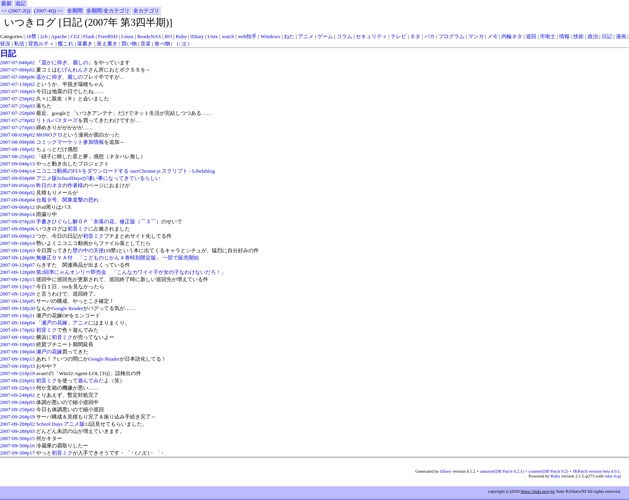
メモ (492, 36)
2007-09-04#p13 (17, 164)
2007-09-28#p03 (17, 431)
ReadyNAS (149, 36)
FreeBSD (108, 36)
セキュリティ (371, 36)
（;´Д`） (183, 44)
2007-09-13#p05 (17, 301)
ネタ (415, 36)
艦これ (65, 44)
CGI (75, 36)
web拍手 (247, 36)
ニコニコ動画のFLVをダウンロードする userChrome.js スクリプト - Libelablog (125, 171)
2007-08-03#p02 (17, 135)
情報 (564, 36)
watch (227, 36)
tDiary (197, 36)
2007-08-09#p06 (17, 142)
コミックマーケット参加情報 (70, 142)
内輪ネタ (511, 36)
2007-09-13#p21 (17, 315)
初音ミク (77, 229)
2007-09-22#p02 (17, 381)
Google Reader (67, 308)
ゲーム (325, 36)
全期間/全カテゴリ (108, 11)
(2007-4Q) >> (48, 11)
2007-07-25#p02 (17, 99)
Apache (59, 36)
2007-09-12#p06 (17, 258)
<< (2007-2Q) (15, 11)
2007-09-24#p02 (17, 395)
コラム (344, 36)
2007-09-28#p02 (17, 424)
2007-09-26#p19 (17, 417)
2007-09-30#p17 (17, 453)
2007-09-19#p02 (17, 337)
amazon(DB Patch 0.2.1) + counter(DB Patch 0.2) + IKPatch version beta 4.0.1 (550, 471)
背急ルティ (41, 44)
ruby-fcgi (613, 475)
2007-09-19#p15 (17, 359)
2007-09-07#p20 (17, 221)
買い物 (129, 44)
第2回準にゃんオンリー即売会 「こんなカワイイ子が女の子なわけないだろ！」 (131, 272)
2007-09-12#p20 (17, 294)
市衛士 (548, 36)
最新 (6, 3)
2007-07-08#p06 (17, 77)
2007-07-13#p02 (17, 84)
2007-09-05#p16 (17, 185)
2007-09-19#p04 (17, 352)
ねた (289, 36)
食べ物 (162, 44)
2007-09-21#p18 (17, 373)
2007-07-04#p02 (17, 62)
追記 (20, 3)
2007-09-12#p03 (17, 250)
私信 (19, 44)
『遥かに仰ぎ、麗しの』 (64, 62)
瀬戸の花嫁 (49, 352)
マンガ (476, 36)
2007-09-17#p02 (17, 330)
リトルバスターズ (57, 120)
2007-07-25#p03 (17, 106)
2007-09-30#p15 (17, 438)
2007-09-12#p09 (17, 272)
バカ (429, 36)
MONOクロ (49, 135)
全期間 (75, 11)
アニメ (306, 36)
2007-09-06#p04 (17, 200)
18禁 (31, 36)
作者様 (75, 185)
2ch (44, 36)
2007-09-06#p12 (17, 207)
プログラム (451, 36)
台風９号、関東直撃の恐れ (67, 200)
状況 (5, 44)
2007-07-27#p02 (17, 120)
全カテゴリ (146, 11)
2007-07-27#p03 (17, 127)
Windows (270, 36)
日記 (607, 36)
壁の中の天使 (88, 250)
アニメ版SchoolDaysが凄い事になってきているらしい (98, 178)
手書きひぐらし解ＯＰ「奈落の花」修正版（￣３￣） (98, 221)
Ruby (181, 36)
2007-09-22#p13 (17, 388)
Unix (212, 36)
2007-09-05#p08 (17, 178)
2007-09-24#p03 (17, 402)
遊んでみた (91, 381)
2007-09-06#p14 (17, 214)
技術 (578, 36)
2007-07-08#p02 (17, 70)
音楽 (145, 44)
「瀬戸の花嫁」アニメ (62, 323)
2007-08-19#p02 (17, 149)
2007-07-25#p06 (17, 113)
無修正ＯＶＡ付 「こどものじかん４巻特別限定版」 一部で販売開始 (117, 258)
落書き (85, 44)
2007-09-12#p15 (17, 279)
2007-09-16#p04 (17, 323)
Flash (88, 36)
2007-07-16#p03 (17, 91)
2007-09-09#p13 (17, 236)
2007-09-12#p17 (17, 287)
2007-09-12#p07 (17, 265)
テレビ (398, 36)
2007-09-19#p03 (17, 344)
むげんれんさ (72, 70)
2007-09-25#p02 (17, 409)
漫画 (621, 36)
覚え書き (107, 44)
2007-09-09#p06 (17, 229)
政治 (593, 36)
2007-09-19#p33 (17, 366)
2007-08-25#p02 (17, 156)
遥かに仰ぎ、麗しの (59, 77)
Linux (127, 36)
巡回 (531, 36)
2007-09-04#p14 (17, 171)
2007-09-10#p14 (17, 243)
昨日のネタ (49, 185)
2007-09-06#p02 (17, 193)
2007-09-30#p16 (17, 446)
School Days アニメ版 (60, 424)
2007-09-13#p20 (17, 308)
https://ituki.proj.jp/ (538, 491)
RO (168, 36)
